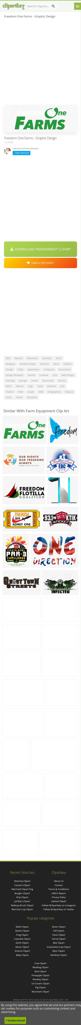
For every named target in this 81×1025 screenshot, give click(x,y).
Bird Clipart (40, 971)
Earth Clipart (22, 942)
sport (56, 363)
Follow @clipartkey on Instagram (59, 905)
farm (58, 358)
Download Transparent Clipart (40, 249)
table (20, 369)
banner (18, 358)
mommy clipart (22, 881)
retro (9, 386)
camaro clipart (22, 885)
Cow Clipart (40, 963)
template (32, 397)
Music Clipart (22, 946)
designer (10, 363)
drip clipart (22, 897)
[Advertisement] (40, 62)
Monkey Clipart (40, 979)
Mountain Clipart (40, 991)
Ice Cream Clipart (41, 983)
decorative (48, 380)
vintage (23, 380)
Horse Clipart (58, 938)
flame (19, 397)
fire (62, 386)
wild (41, 391)
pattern (10, 391)
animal (31, 375)
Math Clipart (22, 926)
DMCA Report (59, 893)
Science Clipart (22, 950)
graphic (68, 363)
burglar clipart (22, 893)
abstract (44, 363)
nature (19, 386)
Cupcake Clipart (22, 938)
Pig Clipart (40, 987)
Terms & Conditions (58, 889)
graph (31, 391)
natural (69, 391)
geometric (32, 358)
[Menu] (77, 6)
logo (30, 386)
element (51, 386)
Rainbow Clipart (58, 955)
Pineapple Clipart (40, 975)
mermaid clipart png (22, 889)
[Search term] (42, 6)
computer (49, 369)
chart (9, 397)
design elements (14, 375)
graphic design (28, 363)
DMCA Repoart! (40, 263)
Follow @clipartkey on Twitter (58, 909)
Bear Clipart (59, 950)
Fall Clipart (58, 930)
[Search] (53, 6)
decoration (64, 369)
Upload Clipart (58, 901)
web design (67, 375)
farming (10, 380)
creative (44, 375)
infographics (54, 391)
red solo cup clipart (22, 909)
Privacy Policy (59, 897)
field (20, 391)
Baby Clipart (22, 955)
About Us (59, 881)
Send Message (21, 153)
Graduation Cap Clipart (59, 946)
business (47, 358)
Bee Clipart (58, 942)
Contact (59, 885)
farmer (62, 380)
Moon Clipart (59, 926)
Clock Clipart (58, 934)
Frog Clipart (22, 934)
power (34, 380)
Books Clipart (22, 930)
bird (8, 358)
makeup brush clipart (22, 905)
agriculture (33, 369)
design (9, 369)
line (55, 375)
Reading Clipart (40, 967)
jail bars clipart (22, 901)
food (40, 386)
